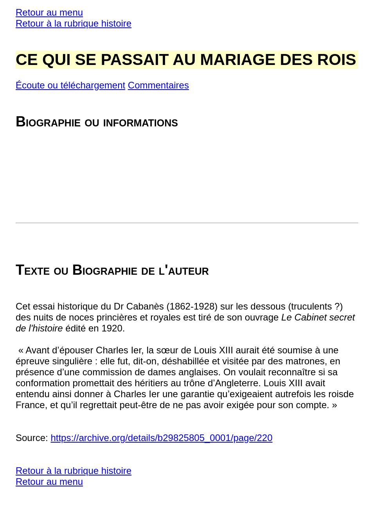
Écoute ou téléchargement (70, 85)
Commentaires (158, 85)
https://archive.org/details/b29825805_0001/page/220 (161, 437)
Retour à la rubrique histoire (73, 23)
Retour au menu (49, 12)
